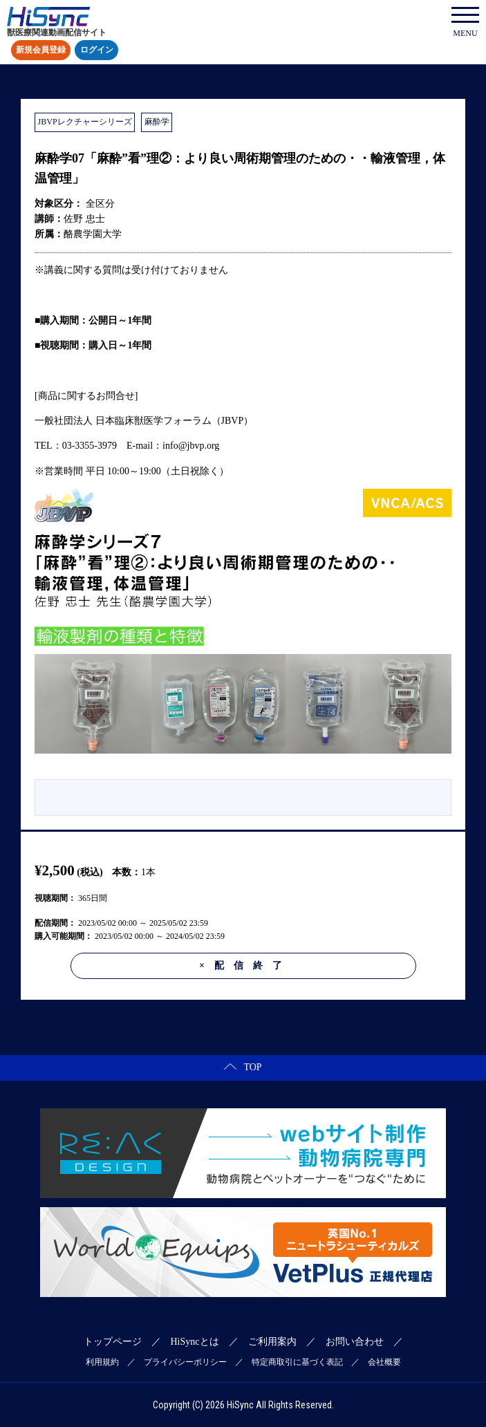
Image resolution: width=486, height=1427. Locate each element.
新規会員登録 (41, 50)
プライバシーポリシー (185, 1362)
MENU (465, 22)
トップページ (113, 1341)
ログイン (96, 50)
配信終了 (245, 965)
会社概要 (384, 1362)
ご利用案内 (272, 1341)
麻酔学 (156, 122)
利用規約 (102, 1362)
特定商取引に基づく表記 (297, 1362)
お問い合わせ (355, 1341)
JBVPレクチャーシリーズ (85, 122)
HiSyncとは (195, 1341)
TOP (242, 1067)
